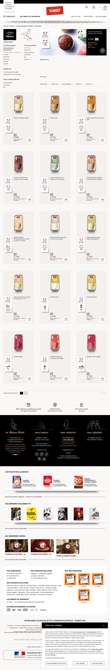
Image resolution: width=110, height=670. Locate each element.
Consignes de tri (13, 628)
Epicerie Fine (11, 594)
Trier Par (43, 84)
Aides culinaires (42, 590)
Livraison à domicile (37, 576)
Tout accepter (97, 663)
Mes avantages (101, 16)
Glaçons (5, 64)
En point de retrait (12, 576)
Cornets (5, 54)
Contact (31, 628)
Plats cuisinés (23, 588)
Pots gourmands (29, 52)
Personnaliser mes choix (56, 663)
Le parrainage (11, 578)
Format (78, 84)
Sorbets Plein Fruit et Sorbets (11, 74)
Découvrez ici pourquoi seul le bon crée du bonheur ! (15, 440)
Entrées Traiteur (32, 585)
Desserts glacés (12, 592)
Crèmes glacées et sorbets (24, 26)
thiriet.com (10, 625)
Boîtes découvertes (22, 594)
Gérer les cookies (97, 649)
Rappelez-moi (68, 450)
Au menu (10, 602)
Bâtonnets (6, 57)
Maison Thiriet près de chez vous (42, 439)
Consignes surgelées (45, 573)
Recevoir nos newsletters (34, 496)
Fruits (50, 590)
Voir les (54, 84)
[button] (93, 7)
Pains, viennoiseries (32, 592)
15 (21, 393)
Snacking (6, 59)
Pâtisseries (21, 592)
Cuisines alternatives (46, 592)
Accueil (5, 26)
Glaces (12, 26)
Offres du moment (13, 585)
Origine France (7, 82)
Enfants (5, 61)
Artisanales (6, 85)
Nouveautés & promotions (8, 49)
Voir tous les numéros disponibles (16, 528)
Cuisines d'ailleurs (12, 588)
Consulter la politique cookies (54, 658)
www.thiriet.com (78, 632)
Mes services (76, 16)
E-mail (68, 453)
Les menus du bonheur (30, 16)
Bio (4, 87)
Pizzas (59, 585)
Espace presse (23, 628)
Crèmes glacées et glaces (10, 72)
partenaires (92, 632)
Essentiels (38, 26)
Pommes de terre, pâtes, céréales (25, 590)
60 (26, 393)
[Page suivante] (106, 393)
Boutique (33, 594)
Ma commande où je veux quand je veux (42, 445)
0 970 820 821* (68, 440)
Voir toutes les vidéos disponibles (15, 559)
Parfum (89, 84)
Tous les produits (9, 45)
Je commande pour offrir (39, 578)
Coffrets (26, 59)
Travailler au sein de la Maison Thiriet (94, 439)
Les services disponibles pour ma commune (27, 625)
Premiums (27, 50)
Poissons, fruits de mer (36, 588)
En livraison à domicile (14, 573)
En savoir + (43, 610)
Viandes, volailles (51, 588)
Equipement (66, 84)
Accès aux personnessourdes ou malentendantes (68, 457)
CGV (41, 625)
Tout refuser (80, 663)
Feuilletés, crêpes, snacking (47, 585)
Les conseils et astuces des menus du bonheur (30, 602)
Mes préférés (88, 16)
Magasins (34, 573)
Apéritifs (23, 585)
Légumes (10, 590)
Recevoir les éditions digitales (14, 496)
